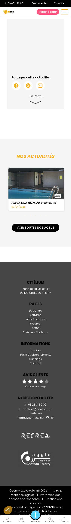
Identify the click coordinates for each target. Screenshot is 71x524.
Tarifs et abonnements (35, 355)
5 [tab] (46, 216)
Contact (35, 363)
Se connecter (39, 3)
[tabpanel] (37, 189)
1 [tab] (25, 216)
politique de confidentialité (31, 511)
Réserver (35, 323)
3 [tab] (35, 216)
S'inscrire (59, 3)
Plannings (35, 359)
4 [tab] (41, 216)
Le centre (35, 310)
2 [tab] (30, 216)
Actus (35, 328)
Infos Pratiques (35, 319)
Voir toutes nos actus (35, 227)
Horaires (35, 350)
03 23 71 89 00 (35, 405)
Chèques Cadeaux (35, 332)
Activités (35, 315)
